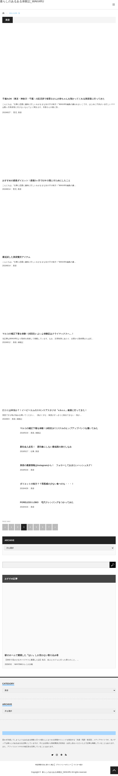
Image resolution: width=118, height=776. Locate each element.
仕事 (32, 451)
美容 (20, 112)
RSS (66, 755)
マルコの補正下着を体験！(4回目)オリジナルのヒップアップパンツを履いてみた (59, 428)
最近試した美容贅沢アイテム (16, 257)
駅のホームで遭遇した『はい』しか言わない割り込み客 (32, 655)
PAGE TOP (114, 770)
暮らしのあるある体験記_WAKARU (56, 772)
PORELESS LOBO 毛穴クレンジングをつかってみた (46, 502)
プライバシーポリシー (63, 765)
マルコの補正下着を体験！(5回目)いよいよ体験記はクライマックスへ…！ (38, 333)
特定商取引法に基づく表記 (44, 765)
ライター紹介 (78, 765)
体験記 (20, 342)
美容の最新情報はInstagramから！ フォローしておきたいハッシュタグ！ (56, 465)
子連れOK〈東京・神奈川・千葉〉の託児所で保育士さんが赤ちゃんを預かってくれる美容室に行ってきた (53, 99)
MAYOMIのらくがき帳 (23, 664)
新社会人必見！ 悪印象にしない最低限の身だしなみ (46, 447)
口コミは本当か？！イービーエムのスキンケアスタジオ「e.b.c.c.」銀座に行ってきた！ (44, 410)
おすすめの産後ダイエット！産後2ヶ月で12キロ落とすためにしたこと (36, 180)
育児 (15, 112)
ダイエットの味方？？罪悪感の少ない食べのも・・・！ (47, 484)
